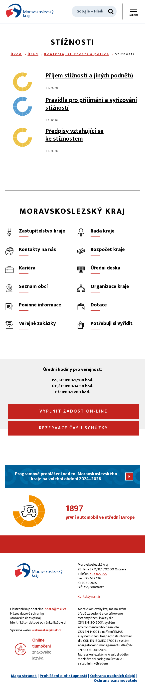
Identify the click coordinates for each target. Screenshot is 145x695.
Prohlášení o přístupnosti (63, 676)
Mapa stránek (24, 676)
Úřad (33, 54)
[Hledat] (111, 11)
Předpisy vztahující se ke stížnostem (74, 135)
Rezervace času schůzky (73, 428)
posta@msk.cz (55, 609)
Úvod (16, 54)
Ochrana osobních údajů (112, 676)
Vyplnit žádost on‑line (73, 411)
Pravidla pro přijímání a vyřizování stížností (91, 104)
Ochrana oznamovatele (115, 680)
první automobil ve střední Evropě (103, 512)
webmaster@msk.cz (47, 630)
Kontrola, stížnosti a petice (76, 54)
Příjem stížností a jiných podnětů (89, 76)
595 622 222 (99, 574)
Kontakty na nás (89, 596)
